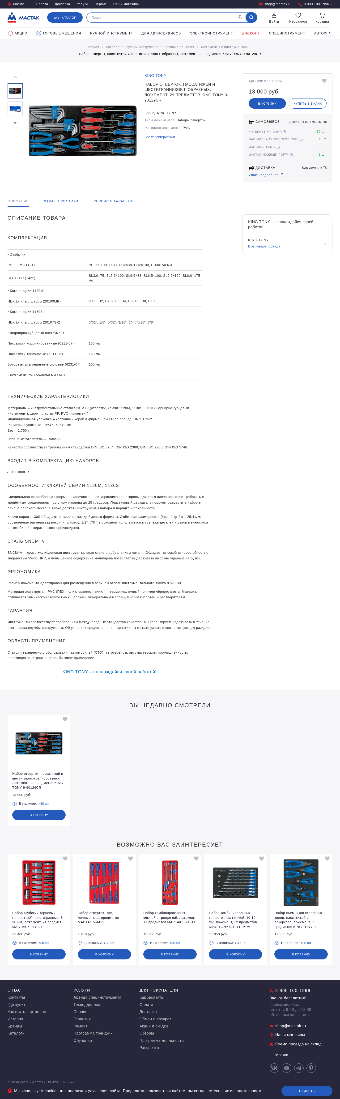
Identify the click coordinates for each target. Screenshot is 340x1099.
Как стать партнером (27, 1012)
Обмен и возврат (155, 1019)
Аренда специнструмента (97, 997)
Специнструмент (287, 33)
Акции (17, 33)
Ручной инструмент (111, 33)
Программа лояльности (162, 1041)
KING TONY (155, 76)
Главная (92, 47)
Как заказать (151, 997)
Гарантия (82, 1019)
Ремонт (80, 1026)
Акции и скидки (154, 1026)
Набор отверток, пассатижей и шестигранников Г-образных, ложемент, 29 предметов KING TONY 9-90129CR (170, 54)
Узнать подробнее (265, 175)
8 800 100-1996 (315, 4)
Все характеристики (159, 137)
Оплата (42, 4)
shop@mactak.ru (275, 4)
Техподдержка (86, 1005)
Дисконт (251, 33)
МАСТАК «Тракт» (264, 147)
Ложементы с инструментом (224, 47)
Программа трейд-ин (93, 1033)
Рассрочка (149, 1048)
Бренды (15, 1026)
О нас (14, 990)
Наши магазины (126, 4)
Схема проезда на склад (296, 1044)
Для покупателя (159, 990)
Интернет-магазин (267, 131)
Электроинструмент (211, 33)
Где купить (18, 1005)
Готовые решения (58, 33)
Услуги (82, 4)
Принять (307, 1091)
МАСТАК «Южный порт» (270, 154)
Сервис (100, 4)
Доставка (62, 4)
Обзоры (147, 1033)
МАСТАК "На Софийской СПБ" (275, 139)
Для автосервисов (161, 33)
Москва (16, 4)
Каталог (112, 47)
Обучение (82, 1041)
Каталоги (16, 1033)
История (15, 1019)
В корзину (267, 103)
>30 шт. (44, 803)
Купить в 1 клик (308, 103)
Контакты (16, 997)
